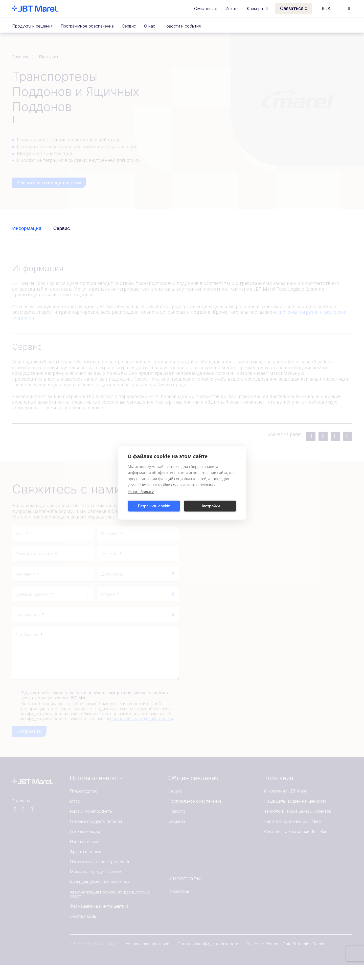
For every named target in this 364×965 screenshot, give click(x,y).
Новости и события (182, 26)
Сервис (129, 26)
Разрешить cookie (154, 506)
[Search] (349, 8)
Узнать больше (141, 491)
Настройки (210, 506)
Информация (26, 228)
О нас (149, 26)
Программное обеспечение (87, 26)
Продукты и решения (32, 26)
